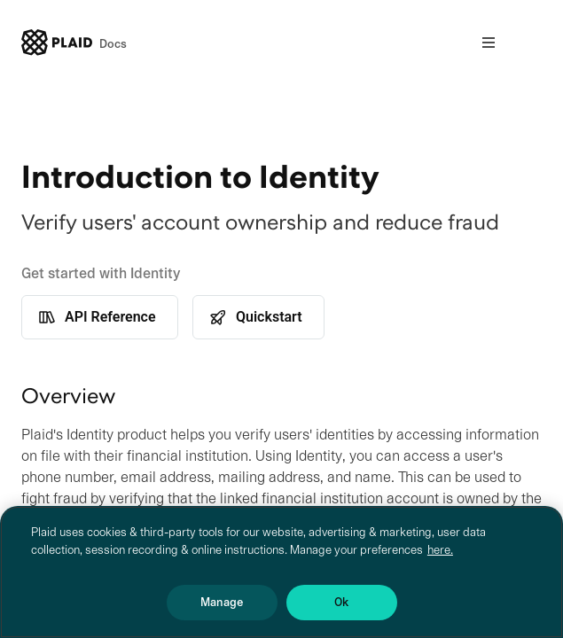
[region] (281, 572)
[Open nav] (488, 42)
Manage (222, 602)
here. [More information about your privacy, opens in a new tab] (440, 549)
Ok (341, 602)
